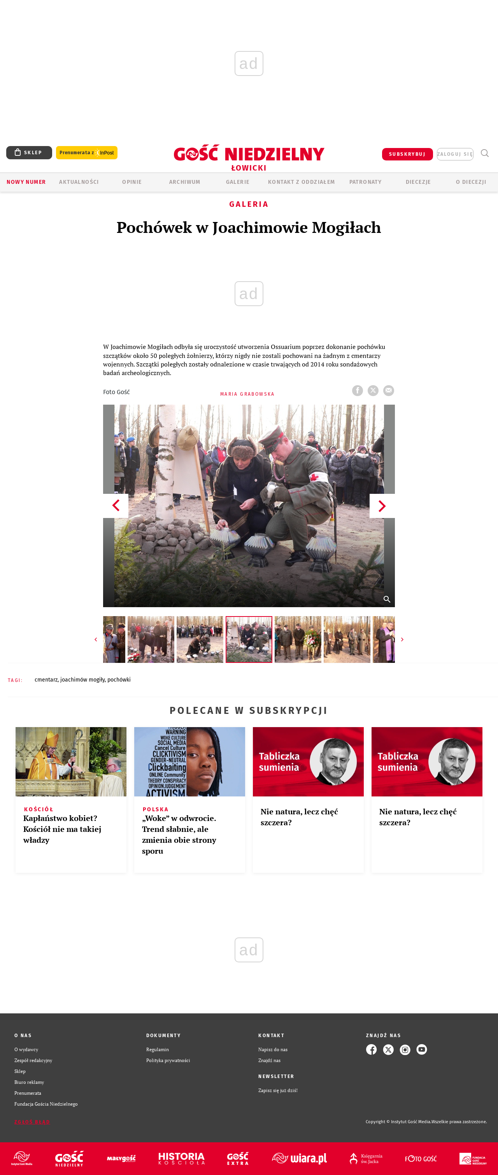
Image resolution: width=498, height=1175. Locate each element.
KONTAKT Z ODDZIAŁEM (301, 182)
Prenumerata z (87, 152)
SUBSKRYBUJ (407, 154)
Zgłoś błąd (32, 1122)
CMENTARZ (46, 679)
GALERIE (238, 182)
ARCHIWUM (185, 182)
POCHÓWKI (119, 679)
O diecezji (471, 182)
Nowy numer (26, 182)
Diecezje (418, 182)
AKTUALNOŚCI (79, 182)
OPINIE (132, 182)
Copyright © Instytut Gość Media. (398, 1121)
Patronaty (365, 182)
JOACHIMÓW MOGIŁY (82, 679)
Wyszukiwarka (484, 153)
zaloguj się (455, 154)
